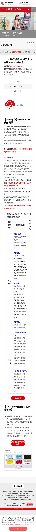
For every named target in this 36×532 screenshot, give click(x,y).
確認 (18, 528)
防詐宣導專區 (12, 491)
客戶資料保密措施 (20, 495)
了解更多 (18, 398)
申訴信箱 (26, 497)
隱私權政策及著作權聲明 (8, 495)
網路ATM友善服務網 (13, 493)
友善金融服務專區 (28, 491)
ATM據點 (20, 105)
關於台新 (5, 491)
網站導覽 (20, 491)
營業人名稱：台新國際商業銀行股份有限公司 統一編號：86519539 (18, 500)
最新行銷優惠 (16, 52)
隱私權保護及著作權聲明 (22, 524)
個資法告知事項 (24, 493)
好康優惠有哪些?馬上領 (18, 443)
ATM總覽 (5, 52)
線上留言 (19, 497)
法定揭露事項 (30, 495)
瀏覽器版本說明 (12, 497)
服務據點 (27, 52)
